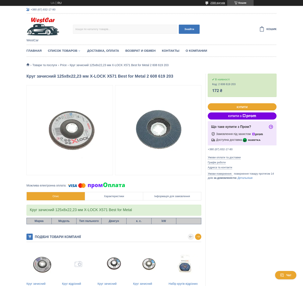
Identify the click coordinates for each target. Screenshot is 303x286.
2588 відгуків (217, 2)
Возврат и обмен (140, 50)
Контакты (170, 50)
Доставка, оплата (103, 50)
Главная (34, 50)
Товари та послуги (44, 65)
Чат (285, 275)
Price (63, 65)
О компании (196, 50)
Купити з (242, 116)
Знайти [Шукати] (189, 29)
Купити (242, 107)
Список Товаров (63, 50)
